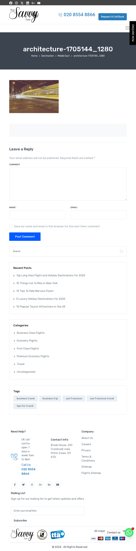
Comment (14, 164)
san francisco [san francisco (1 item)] (74, 398)
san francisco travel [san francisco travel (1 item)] (102, 398)
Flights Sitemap (91, 472)
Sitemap (86, 466)
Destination (47, 55)
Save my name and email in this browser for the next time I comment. (57, 225)
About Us (87, 437)
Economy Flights (27, 340)
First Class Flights (28, 348)
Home (34, 55)
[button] (112, 16)
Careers (86, 443)
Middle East (64, 55)
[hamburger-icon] (123, 28)
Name (12, 207)
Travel (20, 363)
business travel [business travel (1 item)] (26, 398)
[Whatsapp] (129, 532)
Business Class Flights (31, 332)
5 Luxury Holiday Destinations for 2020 (40, 298)
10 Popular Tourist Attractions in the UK (40, 306)
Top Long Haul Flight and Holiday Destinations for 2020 (50, 274)
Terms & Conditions (88, 458)
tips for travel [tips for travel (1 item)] (25, 405)
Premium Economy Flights (33, 355)
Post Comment (25, 236)
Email (74, 207)
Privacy (86, 449)
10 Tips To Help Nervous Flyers (34, 290)
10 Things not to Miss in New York (37, 282)
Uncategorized (26, 371)
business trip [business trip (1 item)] (50, 398)
